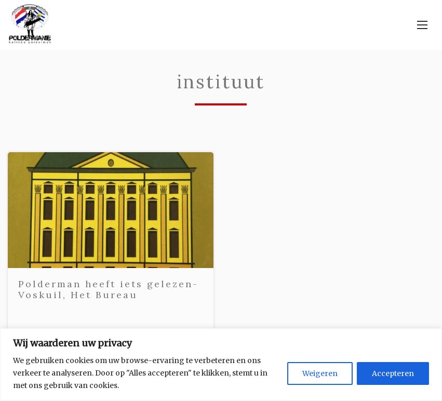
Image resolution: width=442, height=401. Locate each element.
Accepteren (393, 373)
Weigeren (320, 373)
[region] (221, 364)
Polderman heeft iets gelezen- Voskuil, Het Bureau (108, 289)
